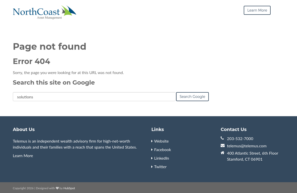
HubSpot (69, 188)
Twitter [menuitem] (160, 166)
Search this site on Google (54, 82)
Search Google (192, 96)
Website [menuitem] (161, 141)
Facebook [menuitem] (162, 149)
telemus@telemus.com (247, 145)
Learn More (23, 155)
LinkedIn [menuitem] (161, 158)
